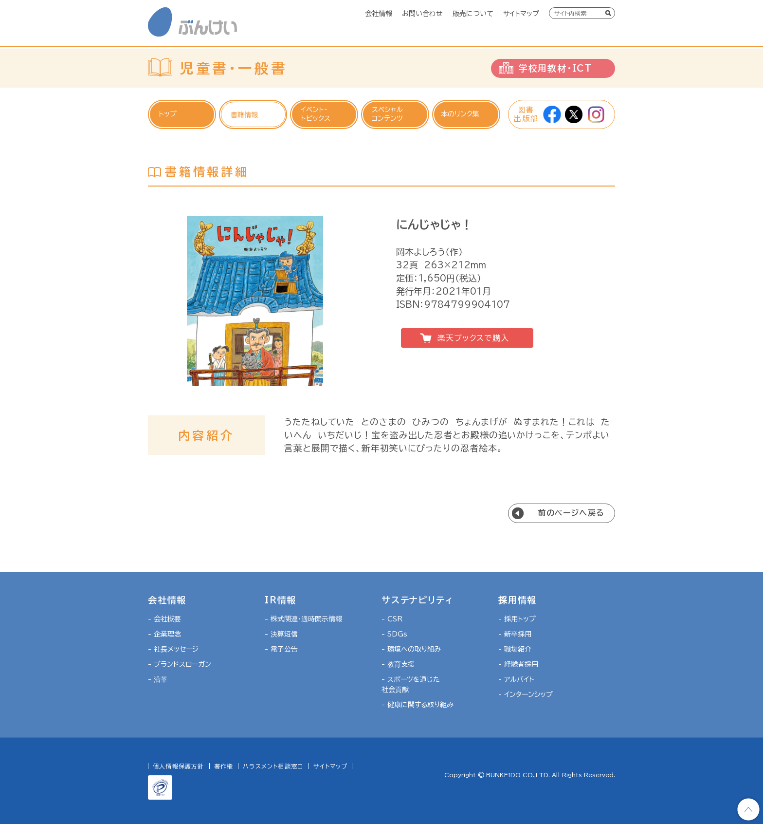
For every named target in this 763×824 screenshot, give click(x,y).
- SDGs (394, 634)
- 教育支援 (398, 664)
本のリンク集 (460, 114)
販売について (473, 13)
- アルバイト (516, 679)
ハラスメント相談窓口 (273, 766)
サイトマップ (521, 13)
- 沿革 (157, 679)
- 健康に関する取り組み (418, 704)
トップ (168, 114)
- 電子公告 (281, 649)
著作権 (224, 766)
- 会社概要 (164, 619)
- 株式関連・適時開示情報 (303, 619)
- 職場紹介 (514, 649)
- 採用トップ (517, 619)
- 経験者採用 (518, 664)
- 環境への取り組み (411, 649)
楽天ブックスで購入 (473, 338)
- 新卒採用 (514, 634)
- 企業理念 (164, 634)
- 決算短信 (281, 634)
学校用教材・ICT (555, 68)
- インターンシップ (525, 694)
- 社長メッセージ (173, 649)
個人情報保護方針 (178, 766)
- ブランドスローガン (179, 664)
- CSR (392, 619)
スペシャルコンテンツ (387, 114)
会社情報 (378, 13)
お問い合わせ (422, 13)
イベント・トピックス (315, 114)
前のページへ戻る (571, 513)
